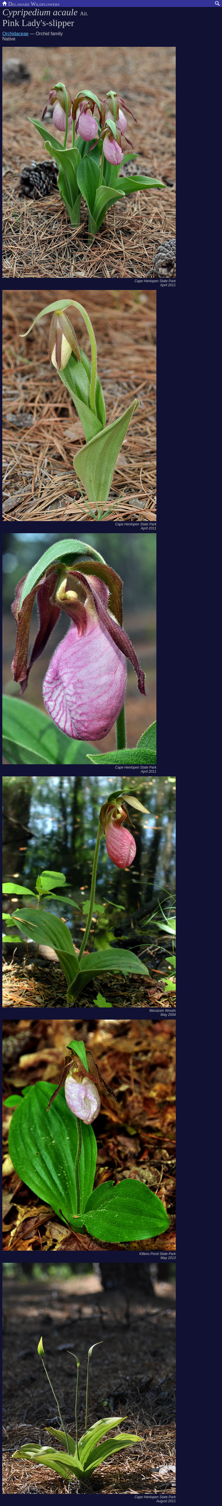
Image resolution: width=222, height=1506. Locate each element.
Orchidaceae (15, 33)
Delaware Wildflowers (31, 3)
